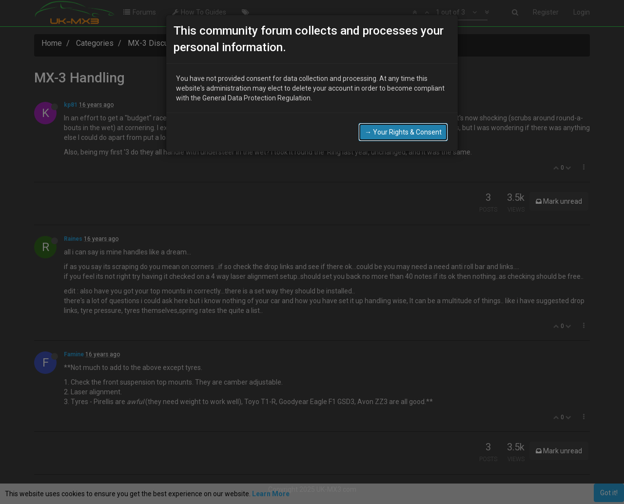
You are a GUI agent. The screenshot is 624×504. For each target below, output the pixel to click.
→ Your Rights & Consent (403, 128)
